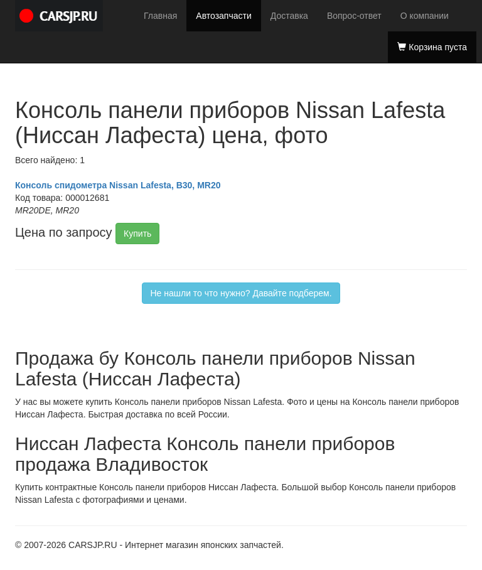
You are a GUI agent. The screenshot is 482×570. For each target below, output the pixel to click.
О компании (424, 16)
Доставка (289, 16)
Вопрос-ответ (354, 16)
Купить (137, 234)
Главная (160, 16)
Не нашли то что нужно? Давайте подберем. (240, 293)
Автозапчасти (223, 16)
